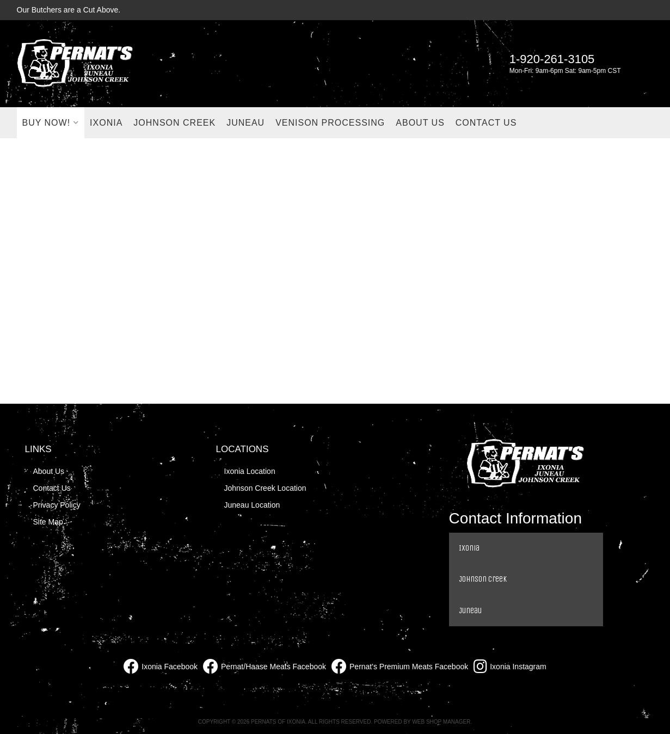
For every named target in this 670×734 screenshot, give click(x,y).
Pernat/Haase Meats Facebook (264, 666)
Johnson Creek (483, 579)
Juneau (470, 610)
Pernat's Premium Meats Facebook (399, 666)
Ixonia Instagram (510, 666)
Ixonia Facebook (161, 666)
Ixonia (469, 548)
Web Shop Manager (441, 722)
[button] (51, 122)
